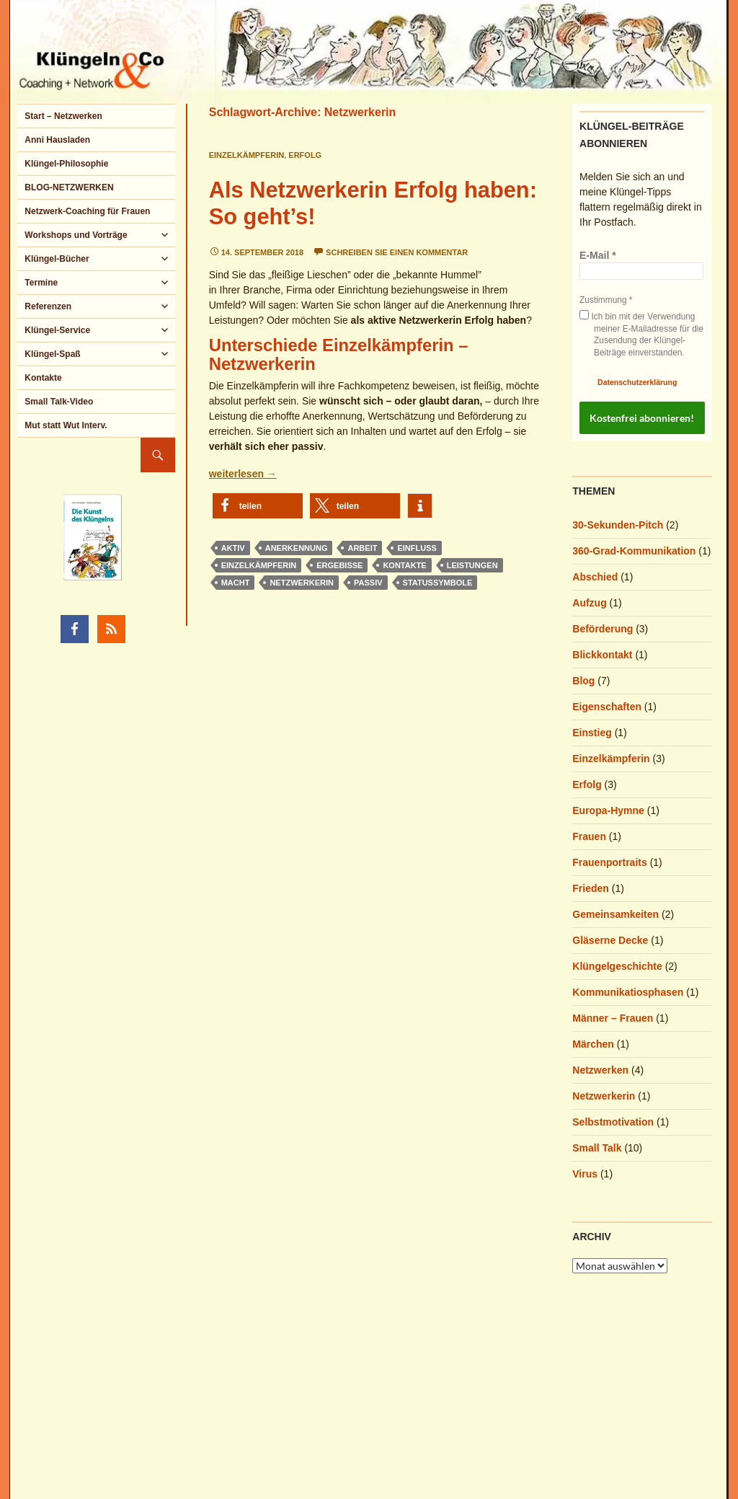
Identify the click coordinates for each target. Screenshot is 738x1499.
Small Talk (596, 1148)
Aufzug (589, 603)
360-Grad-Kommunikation (633, 551)
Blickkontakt (602, 654)
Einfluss (416, 548)
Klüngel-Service (57, 330)
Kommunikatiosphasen (627, 992)
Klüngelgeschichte (617, 966)
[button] (258, 505)
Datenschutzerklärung (637, 382)
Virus (584, 1174)
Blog (583, 680)
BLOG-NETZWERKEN (69, 187)
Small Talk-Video (59, 402)
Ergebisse (339, 565)
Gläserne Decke (610, 940)
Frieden (590, 888)
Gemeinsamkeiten (615, 914)
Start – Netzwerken (63, 116)
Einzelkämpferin (247, 155)
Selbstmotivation (613, 1122)
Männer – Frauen (612, 1018)
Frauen (589, 836)
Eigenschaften (606, 706)
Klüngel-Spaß (52, 354)
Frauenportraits (609, 862)
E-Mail (597, 255)
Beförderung (602, 628)
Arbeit (362, 548)
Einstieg (591, 732)
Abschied (595, 577)
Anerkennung (296, 548)
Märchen (593, 1044)
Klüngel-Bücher (57, 259)
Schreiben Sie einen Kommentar (397, 252)
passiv (368, 582)
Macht (235, 582)
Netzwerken (600, 1070)
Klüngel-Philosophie (66, 164)
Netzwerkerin (302, 582)
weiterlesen (243, 473)
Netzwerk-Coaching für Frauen (87, 211)
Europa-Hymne (608, 810)
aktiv (233, 548)
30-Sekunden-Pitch (617, 525)
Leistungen (472, 565)
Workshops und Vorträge (76, 235)
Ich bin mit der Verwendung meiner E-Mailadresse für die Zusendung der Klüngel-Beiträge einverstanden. (641, 334)
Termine (41, 283)
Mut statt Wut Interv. (66, 425)
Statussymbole (438, 582)
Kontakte (404, 565)
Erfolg (304, 155)
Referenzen (48, 306)
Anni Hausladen (57, 140)
